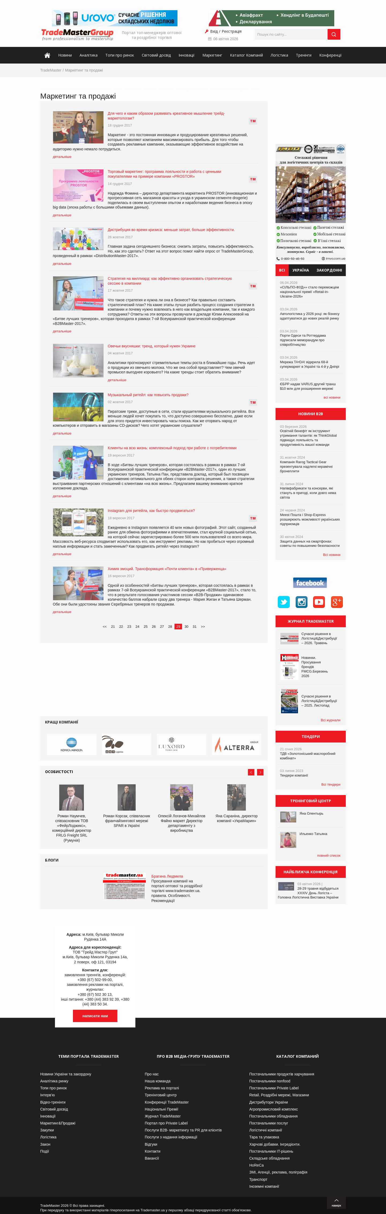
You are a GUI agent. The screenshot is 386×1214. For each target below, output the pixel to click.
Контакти (152, 1151)
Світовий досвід (156, 55)
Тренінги (303, 55)
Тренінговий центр (161, 1095)
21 (113, 627)
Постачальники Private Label (274, 1088)
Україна (300, 270)
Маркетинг (212, 55)
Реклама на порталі (162, 1088)
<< (105, 627)
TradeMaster (50, 70)
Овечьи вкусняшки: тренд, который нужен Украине (152, 346)
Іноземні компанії (264, 1186)
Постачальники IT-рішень (271, 1151)
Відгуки (151, 1144)
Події (44, 1151)
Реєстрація (232, 31)
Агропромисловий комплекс (273, 1109)
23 (129, 627)
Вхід (214, 31)
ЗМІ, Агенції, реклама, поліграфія (278, 1172)
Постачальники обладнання (273, 1116)
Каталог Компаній (246, 55)
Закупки (47, 1130)
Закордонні (329, 270)
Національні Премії (161, 1109)
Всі (282, 270)
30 (186, 627)
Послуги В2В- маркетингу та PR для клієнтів (183, 1130)
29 (178, 627)
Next (260, 772)
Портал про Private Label (166, 1123)
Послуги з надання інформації (171, 1137)
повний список (328, 855)
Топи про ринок (119, 55)
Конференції (330, 55)
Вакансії (152, 1158)
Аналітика (89, 55)
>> (203, 627)
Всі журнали (330, 720)
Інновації (187, 55)
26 (154, 627)
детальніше (62, 157)
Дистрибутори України (268, 1102)
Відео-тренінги (52, 1102)
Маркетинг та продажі (84, 70)
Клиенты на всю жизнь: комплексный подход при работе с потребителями (172, 448)
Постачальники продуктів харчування (281, 1074)
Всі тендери (330, 784)
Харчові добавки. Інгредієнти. (274, 1144)
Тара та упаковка (264, 1137)
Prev (251, 772)
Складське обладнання (269, 1158)
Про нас (152, 1074)
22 (121, 627)
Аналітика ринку (54, 1081)
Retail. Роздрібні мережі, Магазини (279, 1095)
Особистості (59, 771)
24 (137, 627)
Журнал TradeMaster (163, 1116)
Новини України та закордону (65, 1074)
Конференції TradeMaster (167, 1102)
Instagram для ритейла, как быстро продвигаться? (151, 510)
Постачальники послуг (268, 1123)
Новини (65, 55)
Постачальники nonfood (269, 1081)
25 (145, 627)
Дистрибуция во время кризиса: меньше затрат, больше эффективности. (171, 230)
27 (162, 627)
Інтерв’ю (47, 1095)
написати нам (95, 1016)
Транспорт (258, 1179)
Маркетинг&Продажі (57, 1123)
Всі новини (331, 555)
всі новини (332, 397)
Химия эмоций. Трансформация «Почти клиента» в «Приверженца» (167, 569)
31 (194, 627)
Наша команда (157, 1081)
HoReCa (256, 1165)
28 (170, 627)
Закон (45, 1144)
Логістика (279, 55)
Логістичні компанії (265, 1130)
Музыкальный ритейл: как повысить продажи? (148, 395)
